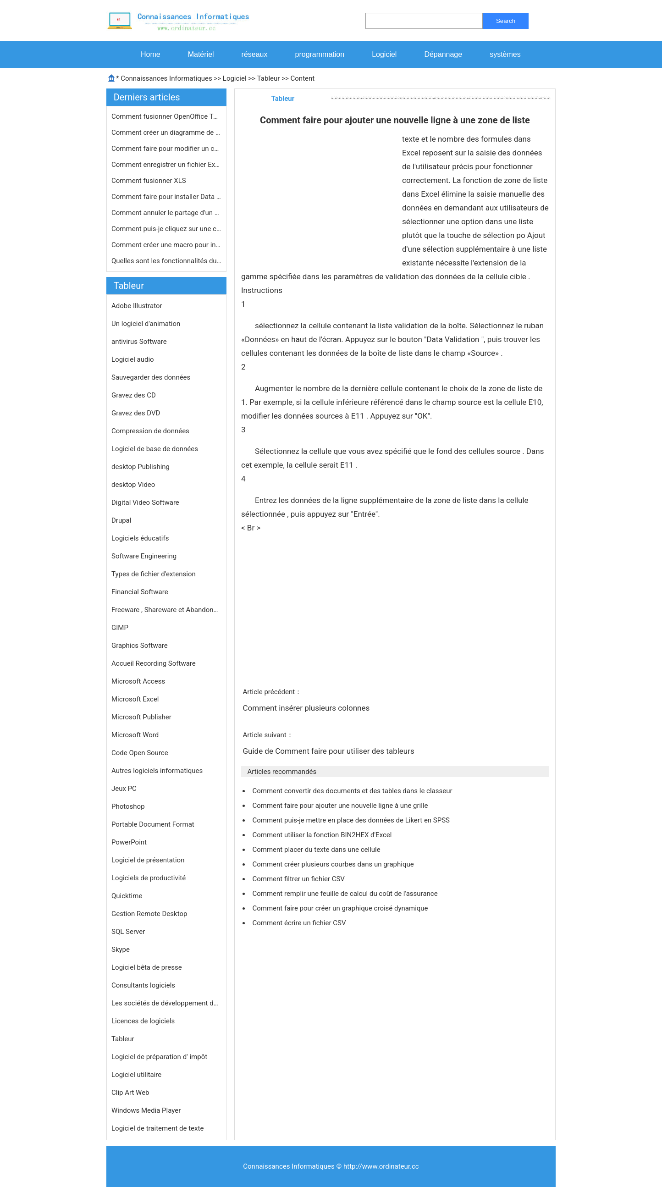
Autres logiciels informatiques (157, 771)
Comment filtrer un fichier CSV (299, 879)
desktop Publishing (140, 467)
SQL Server (128, 932)
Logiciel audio (132, 359)
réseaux (255, 54)
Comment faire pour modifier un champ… (166, 148)
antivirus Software (139, 341)
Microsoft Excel (135, 699)
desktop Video (133, 484)
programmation (320, 54)
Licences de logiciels (143, 1021)
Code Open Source (139, 753)
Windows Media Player (146, 1110)
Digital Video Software (145, 502)
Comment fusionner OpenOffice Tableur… (166, 116)
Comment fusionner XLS (149, 181)
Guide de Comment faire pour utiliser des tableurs (329, 751)
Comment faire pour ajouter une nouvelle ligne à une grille (341, 805)
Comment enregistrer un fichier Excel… (166, 164)
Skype (120, 949)
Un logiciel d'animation (145, 324)
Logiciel (384, 54)
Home (150, 54)
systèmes (505, 54)
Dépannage (443, 54)
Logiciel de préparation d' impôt (159, 1057)
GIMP (119, 628)
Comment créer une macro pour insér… (166, 245)
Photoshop (128, 806)
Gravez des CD (133, 395)
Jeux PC (124, 788)
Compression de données (150, 431)
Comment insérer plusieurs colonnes (307, 707)
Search (505, 20)
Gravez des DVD (135, 413)
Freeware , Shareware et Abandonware (166, 610)
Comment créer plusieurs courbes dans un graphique (333, 864)
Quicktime (126, 896)
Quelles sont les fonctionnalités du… (166, 261)
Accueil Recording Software (153, 663)
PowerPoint (129, 842)
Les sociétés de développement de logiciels (166, 1003)
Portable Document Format (152, 824)
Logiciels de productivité (148, 878)
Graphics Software (139, 645)
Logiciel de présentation (147, 860)
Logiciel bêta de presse (146, 967)
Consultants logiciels (143, 985)
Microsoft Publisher (141, 717)
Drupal (121, 520)
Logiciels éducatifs (140, 538)
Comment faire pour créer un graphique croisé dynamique (341, 908)
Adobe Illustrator (136, 306)
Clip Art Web (130, 1092)
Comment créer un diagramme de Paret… (166, 132)
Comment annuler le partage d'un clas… (166, 213)
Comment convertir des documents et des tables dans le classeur (353, 791)
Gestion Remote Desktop (149, 914)
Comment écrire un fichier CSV (300, 923)
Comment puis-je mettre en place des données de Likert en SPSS (351, 820)
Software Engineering (144, 556)
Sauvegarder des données (150, 377)
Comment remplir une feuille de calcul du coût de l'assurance (345, 893)
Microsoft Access (138, 681)
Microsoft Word (135, 735)
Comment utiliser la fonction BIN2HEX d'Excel (322, 835)
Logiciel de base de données (154, 449)
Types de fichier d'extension (153, 574)
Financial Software (139, 592)
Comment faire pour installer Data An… (166, 197)
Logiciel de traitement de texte (157, 1128)
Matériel (201, 54)
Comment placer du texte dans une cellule (317, 849)
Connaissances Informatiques (166, 78)
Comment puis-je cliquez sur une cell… (166, 229)
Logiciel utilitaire (136, 1075)
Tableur (268, 78)
